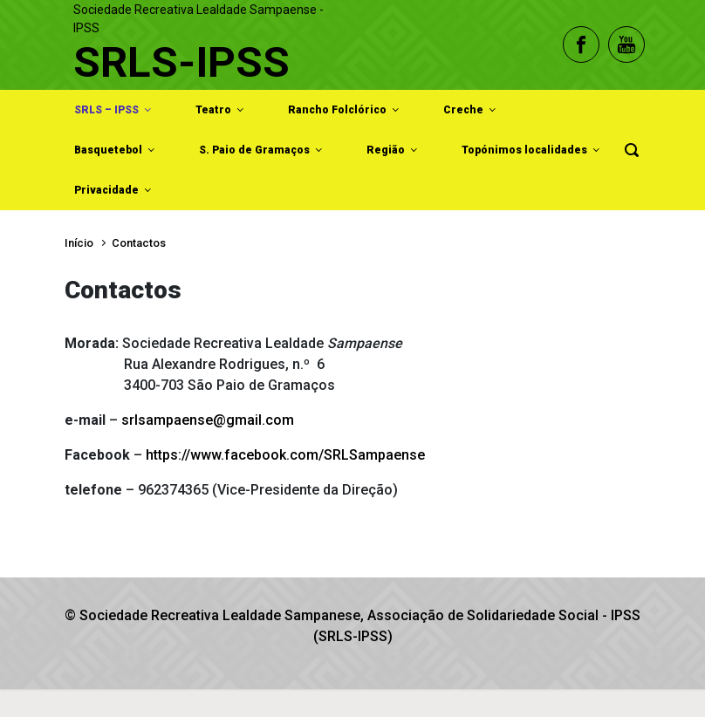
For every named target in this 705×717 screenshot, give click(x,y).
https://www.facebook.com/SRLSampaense (285, 455)
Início (79, 242)
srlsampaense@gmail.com (207, 420)
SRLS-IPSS (181, 62)
